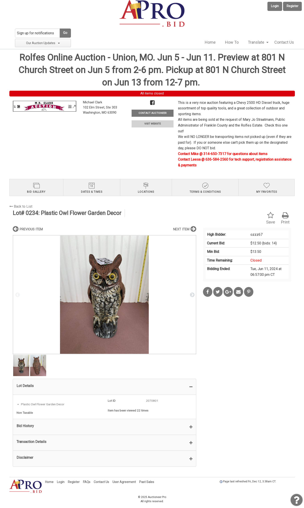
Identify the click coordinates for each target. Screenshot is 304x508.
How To (232, 42)
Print (285, 218)
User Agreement (124, 482)
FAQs (86, 482)
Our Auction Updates (43, 43)
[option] (104, 294)
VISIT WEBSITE (152, 123)
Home (210, 42)
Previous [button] (17, 294)
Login (275, 6)
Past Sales (146, 482)
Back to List (20, 206)
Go (65, 33)
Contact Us (284, 42)
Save (270, 218)
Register (292, 6)
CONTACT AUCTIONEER (152, 113)
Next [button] (192, 294)
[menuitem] (210, 42)
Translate (256, 42)
